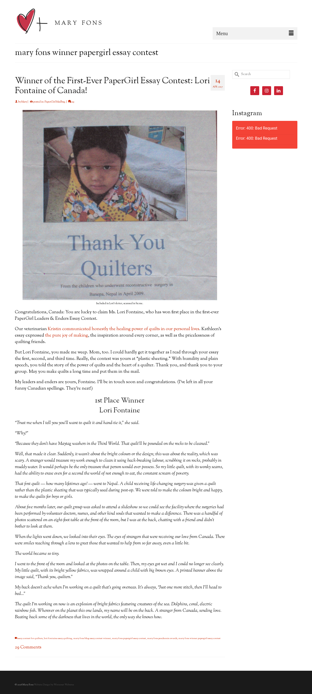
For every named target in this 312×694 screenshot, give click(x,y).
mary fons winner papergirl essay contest (199, 638)
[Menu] (255, 33)
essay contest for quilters (30, 638)
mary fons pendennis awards (162, 638)
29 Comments (28, 647)
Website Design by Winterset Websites (54, 685)
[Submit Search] (236, 74)
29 (71, 102)
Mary (24, 102)
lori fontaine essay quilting (58, 638)
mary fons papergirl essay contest (129, 638)
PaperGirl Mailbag (55, 102)
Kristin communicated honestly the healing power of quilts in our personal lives (123, 329)
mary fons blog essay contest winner (92, 638)
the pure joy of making (66, 335)
